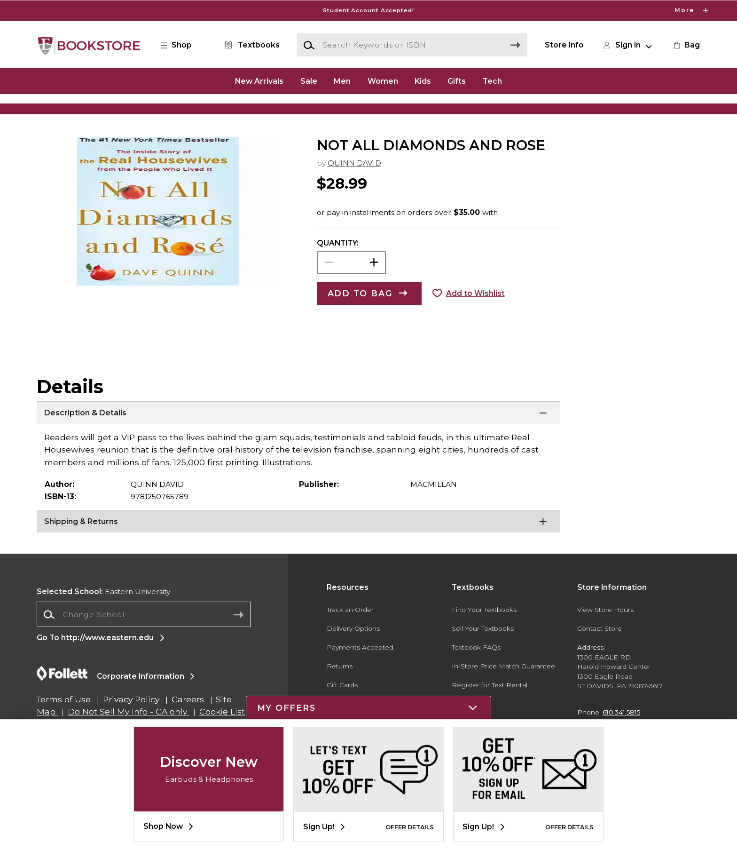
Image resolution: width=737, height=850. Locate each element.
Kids (423, 80)
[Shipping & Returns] (298, 553)
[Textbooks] (250, 45)
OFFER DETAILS (409, 827)
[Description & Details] (298, 445)
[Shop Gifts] (609, 110)
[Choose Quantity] (351, 294)
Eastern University (104, 623)
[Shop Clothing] (127, 110)
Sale (308, 80)
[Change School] (144, 646)
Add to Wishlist (475, 325)
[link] (685, 45)
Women (383, 80)
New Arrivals (259, 80)
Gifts (456, 80)
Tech (492, 80)
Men (342, 80)
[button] (181, 45)
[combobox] (144, 646)
